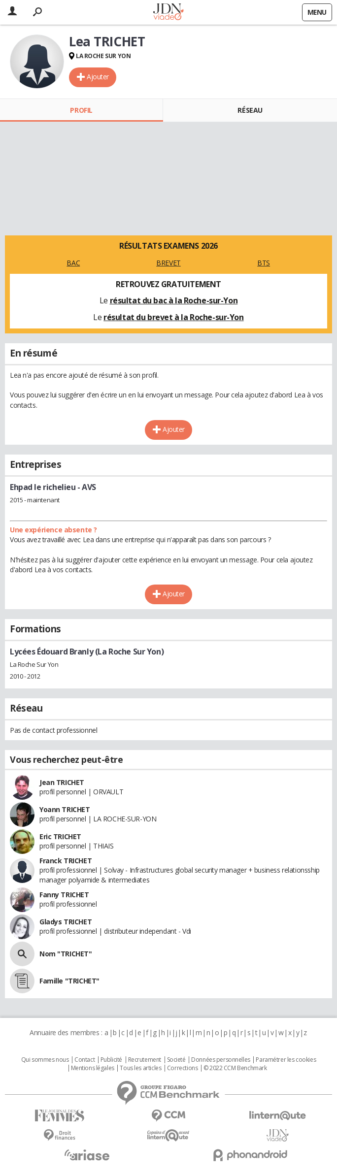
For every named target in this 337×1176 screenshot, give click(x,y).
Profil (81, 110)
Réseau (249, 110)
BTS (263, 262)
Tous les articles (140, 1068)
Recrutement (144, 1059)
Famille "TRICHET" (69, 980)
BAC (73, 262)
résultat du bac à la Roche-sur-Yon (174, 300)
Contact (84, 1059)
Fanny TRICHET (64, 894)
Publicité (111, 1059)
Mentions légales (92, 1068)
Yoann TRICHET (64, 809)
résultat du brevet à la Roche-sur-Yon (173, 317)
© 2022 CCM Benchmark (235, 1068)
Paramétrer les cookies (286, 1059)
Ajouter (98, 76)
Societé (176, 1059)
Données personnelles (220, 1059)
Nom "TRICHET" (65, 953)
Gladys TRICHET (65, 921)
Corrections (182, 1068)
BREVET (168, 262)
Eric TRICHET (60, 836)
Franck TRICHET (65, 860)
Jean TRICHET (61, 782)
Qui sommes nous (45, 1059)
